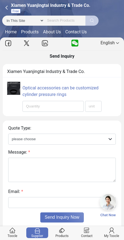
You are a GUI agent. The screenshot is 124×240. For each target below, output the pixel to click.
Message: (19, 152)
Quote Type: (19, 128)
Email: (15, 191)
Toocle (12, 233)
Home (11, 31)
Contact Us (76, 31)
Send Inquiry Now (62, 217)
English (109, 42)
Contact (87, 233)
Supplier (37, 233)
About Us (52, 31)
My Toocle (111, 233)
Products (30, 31)
